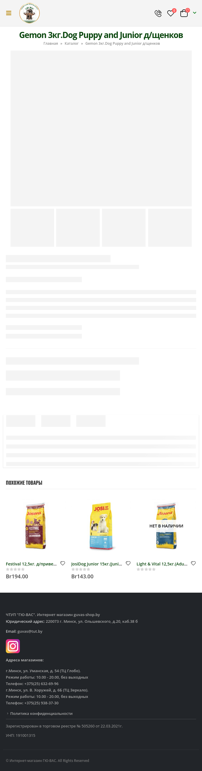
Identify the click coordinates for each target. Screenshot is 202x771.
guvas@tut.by (30, 631)
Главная (51, 43)
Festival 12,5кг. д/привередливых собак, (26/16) (54, 564)
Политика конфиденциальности (41, 713)
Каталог (72, 43)
